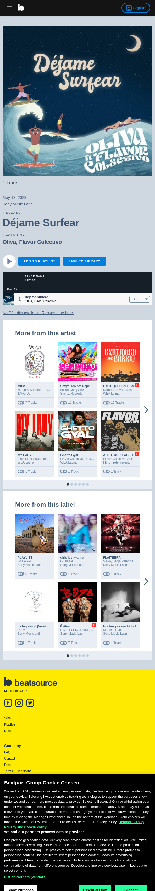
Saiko (107, 561)
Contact (9, 758)
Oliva (9, 242)
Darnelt (108, 390)
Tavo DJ (48, 390)
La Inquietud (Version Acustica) (41, 626)
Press (8, 765)
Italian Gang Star (72, 390)
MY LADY (25, 455)
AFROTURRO (137, 459)
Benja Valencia (123, 561)
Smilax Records (71, 393)
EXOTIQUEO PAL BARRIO (122, 386)
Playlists (10, 724)
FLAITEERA (112, 557)
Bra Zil (90, 390)
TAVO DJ (24, 393)
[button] (8, 299)
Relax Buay (50, 459)
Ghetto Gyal (69, 455)
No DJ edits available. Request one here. (38, 312)
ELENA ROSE (79, 630)
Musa (22, 386)
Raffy (21, 630)
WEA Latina (111, 393)
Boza (63, 630)
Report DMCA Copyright (21, 783)
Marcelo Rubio (113, 630)
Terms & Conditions (17, 771)
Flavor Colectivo (40, 242)
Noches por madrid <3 (119, 626)
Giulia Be (66, 561)
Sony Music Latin (29, 565)
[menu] (146, 299)
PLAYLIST (25, 557)
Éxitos (65, 626)
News (8, 731)
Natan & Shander (29, 390)
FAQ (7, 752)
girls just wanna (72, 557)
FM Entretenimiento (117, 462)
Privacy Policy (14, 777)
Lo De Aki (24, 561)
